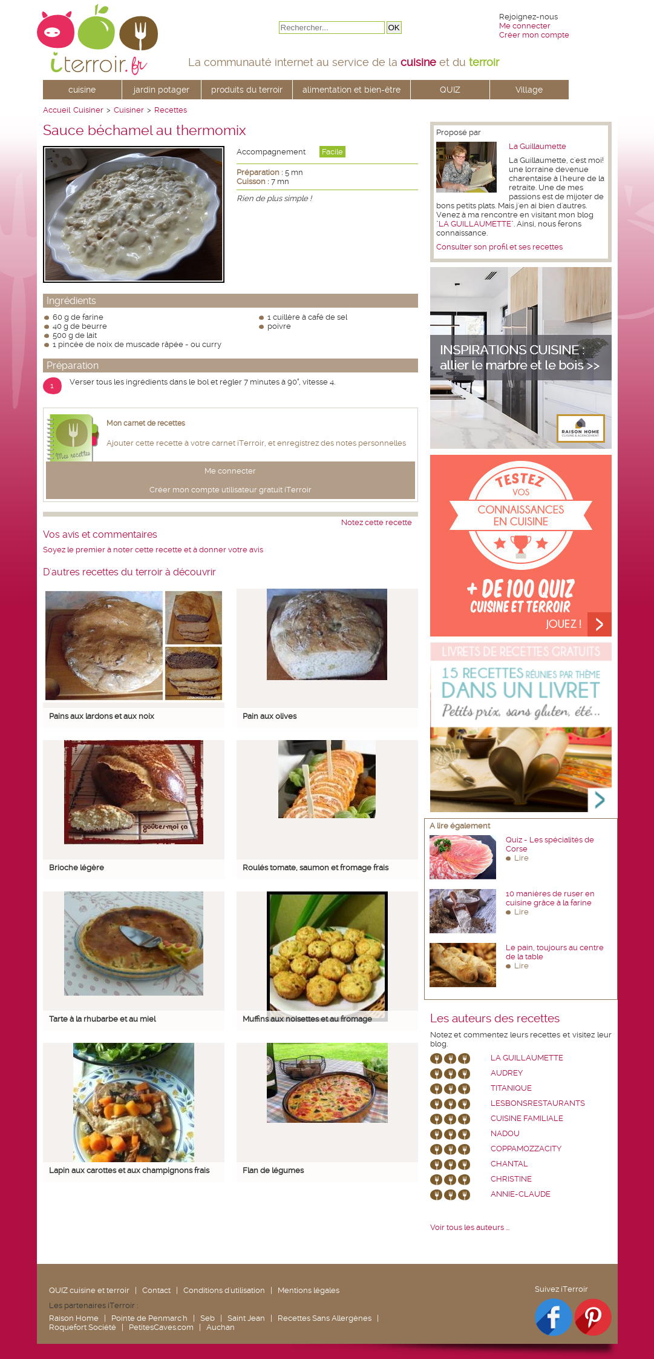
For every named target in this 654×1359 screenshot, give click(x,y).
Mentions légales (308, 1290)
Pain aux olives (269, 716)
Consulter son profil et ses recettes (499, 246)
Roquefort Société (82, 1327)
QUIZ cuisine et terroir (89, 1290)
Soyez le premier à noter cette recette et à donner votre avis (153, 549)
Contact (156, 1290)
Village (529, 89)
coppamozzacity (526, 1148)
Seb (207, 1318)
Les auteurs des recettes (495, 1018)
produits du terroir (247, 89)
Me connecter (525, 25)
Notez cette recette (376, 522)
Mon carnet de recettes (145, 423)
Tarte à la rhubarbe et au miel (102, 1018)
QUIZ (450, 89)
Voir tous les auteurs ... (469, 1227)
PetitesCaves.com (161, 1327)
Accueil (56, 109)
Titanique (511, 1088)
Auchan (220, 1327)
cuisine (82, 89)
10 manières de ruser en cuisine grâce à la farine (550, 898)
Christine (511, 1178)
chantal (509, 1163)
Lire (521, 857)
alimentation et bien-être (351, 89)
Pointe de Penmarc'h (149, 1318)
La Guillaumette (537, 146)
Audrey (507, 1072)
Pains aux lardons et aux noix (101, 716)
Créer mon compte (534, 34)
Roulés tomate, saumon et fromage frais (315, 867)
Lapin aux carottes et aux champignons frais (129, 1170)
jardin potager (161, 89)
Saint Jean (246, 1318)
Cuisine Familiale (527, 1118)
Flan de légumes (273, 1170)
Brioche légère (76, 867)
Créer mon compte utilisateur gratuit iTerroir (230, 489)
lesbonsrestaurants (538, 1103)
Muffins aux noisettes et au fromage (307, 1018)
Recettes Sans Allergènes (324, 1318)
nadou (505, 1133)
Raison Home (74, 1318)
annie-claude (521, 1194)
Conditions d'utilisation (224, 1290)
